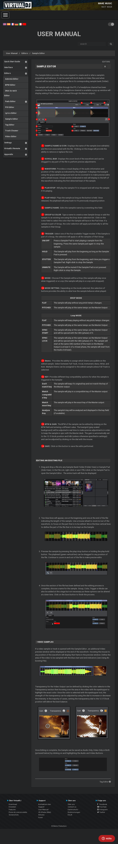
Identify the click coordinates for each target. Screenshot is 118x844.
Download (13, 804)
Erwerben (12, 807)
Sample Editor (38, 53)
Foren (40, 817)
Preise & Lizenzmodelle (18, 812)
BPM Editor (9, 85)
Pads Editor (10, 101)
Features (12, 809)
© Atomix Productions (59, 826)
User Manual (12, 53)
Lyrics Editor (10, 113)
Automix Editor (11, 79)
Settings (8, 142)
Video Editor (10, 136)
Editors (24, 53)
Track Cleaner (11, 130)
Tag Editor (9, 125)
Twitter (101, 812)
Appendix (8, 154)
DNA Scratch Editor (10, 93)
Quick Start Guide (12, 61)
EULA (70, 815)
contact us (72, 807)
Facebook (102, 804)
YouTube (101, 807)
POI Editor (9, 107)
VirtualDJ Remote (12, 148)
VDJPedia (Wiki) (44, 812)
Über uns (71, 804)
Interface (8, 67)
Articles (41, 815)
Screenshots (14, 815)
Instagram (102, 809)
